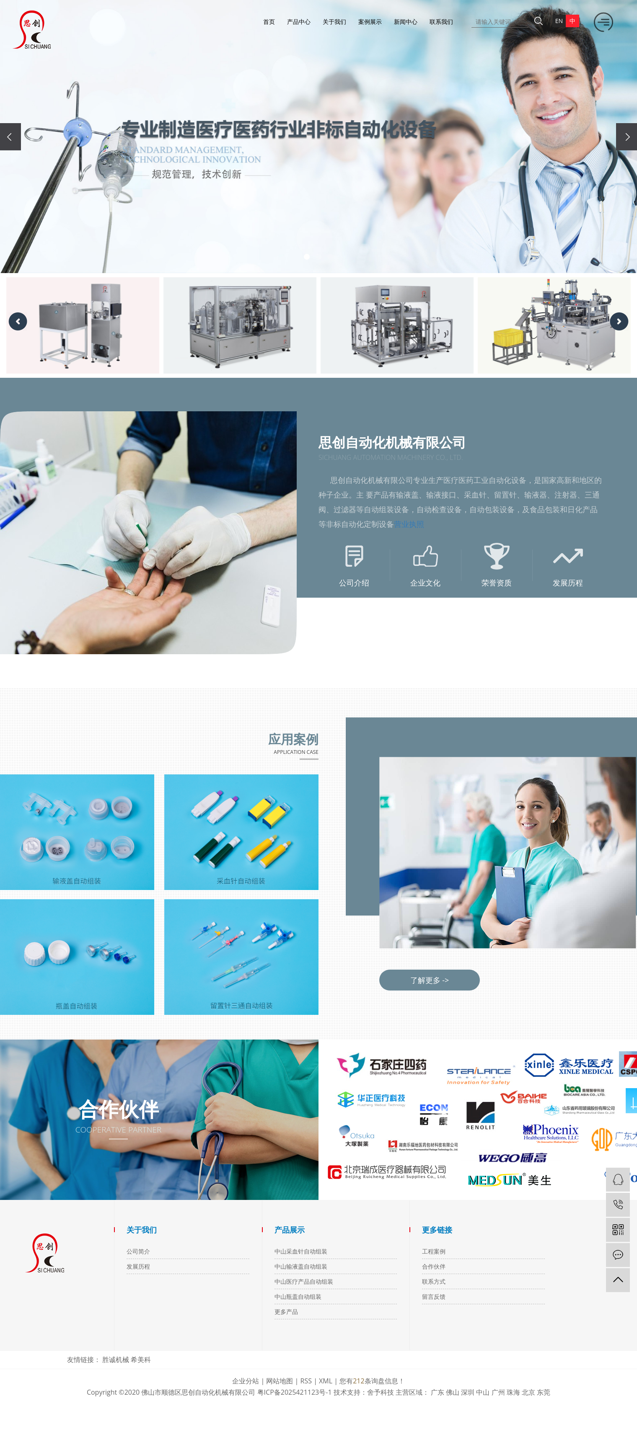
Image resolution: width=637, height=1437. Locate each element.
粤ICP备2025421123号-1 (294, 1392)
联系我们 (441, 22)
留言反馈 (433, 1296)
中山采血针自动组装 (300, 1251)
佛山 (452, 1392)
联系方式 (433, 1281)
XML (325, 1380)
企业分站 (245, 1380)
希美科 (141, 1359)
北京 (528, 1392)
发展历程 (138, 1266)
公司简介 (138, 1251)
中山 (482, 1392)
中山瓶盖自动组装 (297, 1296)
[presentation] (10, 136)
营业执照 (409, 524)
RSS (306, 1380)
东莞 (543, 1392)
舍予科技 (380, 1392)
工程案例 (433, 1251)
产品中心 (299, 22)
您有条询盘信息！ (371, 1380)
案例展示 (370, 22)
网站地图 (279, 1380)
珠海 (513, 1392)
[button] (307, 257)
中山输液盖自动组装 (300, 1266)
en (559, 21)
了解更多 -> (429, 980)
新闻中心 (405, 22)
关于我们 (334, 22)
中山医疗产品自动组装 (303, 1281)
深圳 (467, 1392)
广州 (498, 1392)
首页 (269, 22)
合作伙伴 (433, 1266)
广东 (437, 1392)
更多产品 (286, 1312)
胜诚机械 (116, 1359)
